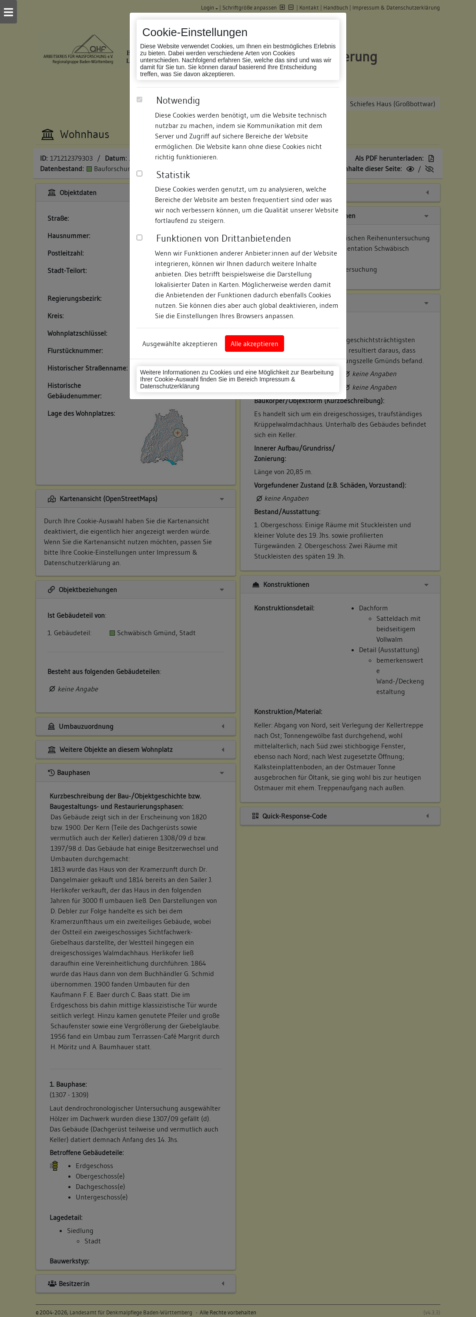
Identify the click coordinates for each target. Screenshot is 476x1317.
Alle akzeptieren (254, 343)
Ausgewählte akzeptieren (180, 343)
